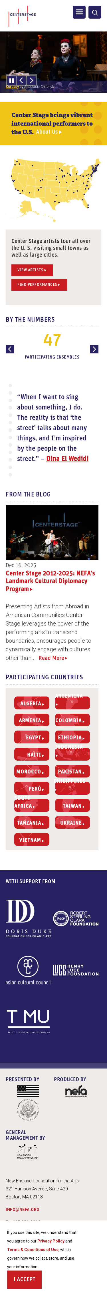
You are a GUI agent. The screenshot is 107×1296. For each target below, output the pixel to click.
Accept (26, 1280)
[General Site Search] (94, 12)
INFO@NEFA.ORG (23, 1209)
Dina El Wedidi (67, 459)
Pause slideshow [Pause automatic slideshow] (11, 80)
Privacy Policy (50, 1241)
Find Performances (37, 285)
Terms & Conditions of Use (32, 1249)
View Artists (30, 270)
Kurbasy (12, 87)
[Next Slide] (31, 80)
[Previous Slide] (21, 80)
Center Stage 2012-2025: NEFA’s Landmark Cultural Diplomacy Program (50, 582)
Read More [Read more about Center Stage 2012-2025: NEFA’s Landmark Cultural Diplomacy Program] (51, 658)
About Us (47, 132)
